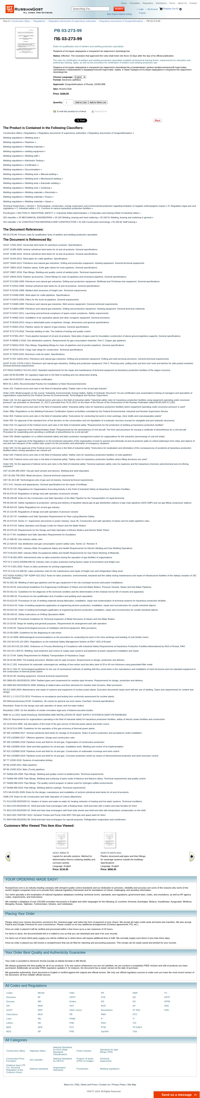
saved (142, 13)
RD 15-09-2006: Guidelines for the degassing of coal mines (32, 632)
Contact (193, 3)
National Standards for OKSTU (62, 1059)
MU (39, 1018)
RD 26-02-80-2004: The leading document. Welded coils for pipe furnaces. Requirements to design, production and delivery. (64, 660)
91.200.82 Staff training (123, 222)
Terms (172, 3)
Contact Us (104, 1084)
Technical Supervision (14, 206)
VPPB (167, 1001)
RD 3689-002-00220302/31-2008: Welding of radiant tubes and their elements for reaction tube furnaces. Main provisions (62, 685)
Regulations (39, 21)
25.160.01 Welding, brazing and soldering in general (126, 217)
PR (102, 993)
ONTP (72, 997)
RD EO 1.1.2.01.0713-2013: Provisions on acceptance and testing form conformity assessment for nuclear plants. (59, 696)
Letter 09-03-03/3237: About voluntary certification (27, 379)
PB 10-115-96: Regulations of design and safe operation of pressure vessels (40, 512)
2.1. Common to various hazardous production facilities (64, 208)
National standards (39, 1069)
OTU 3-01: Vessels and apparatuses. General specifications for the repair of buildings (45, 484)
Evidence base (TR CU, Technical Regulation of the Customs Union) (15, 1068)
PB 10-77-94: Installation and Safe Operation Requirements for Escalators (39, 534)
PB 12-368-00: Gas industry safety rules (22, 539)
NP (39, 1031)
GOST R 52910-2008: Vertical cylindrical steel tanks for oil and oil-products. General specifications (51, 286)
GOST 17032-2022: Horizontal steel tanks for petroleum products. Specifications (42, 245)
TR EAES (137, 1027)
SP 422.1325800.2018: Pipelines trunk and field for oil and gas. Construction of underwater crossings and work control (61, 751)
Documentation (32, 169)
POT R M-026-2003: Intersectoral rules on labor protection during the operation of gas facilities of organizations (57, 557)
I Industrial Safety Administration (71, 213)
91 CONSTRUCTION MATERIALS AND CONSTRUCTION (47, 222)
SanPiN (105, 1031)
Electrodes (50, 192)
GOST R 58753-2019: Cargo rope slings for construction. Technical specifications (43, 350)
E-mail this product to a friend (71, 111)
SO (134, 1001)
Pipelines (29, 142)
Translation (134, 3)
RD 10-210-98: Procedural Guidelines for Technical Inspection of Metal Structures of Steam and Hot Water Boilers (59, 619)
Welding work (31, 138)
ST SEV (136, 1010)
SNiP (135, 993)
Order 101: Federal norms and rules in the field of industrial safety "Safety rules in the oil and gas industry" (55, 388)
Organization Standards (59, 1068)
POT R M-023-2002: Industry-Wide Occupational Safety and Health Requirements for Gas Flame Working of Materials (61, 553)
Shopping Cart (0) (170, 9)
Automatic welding (50, 183)
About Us (182, 3)
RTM (103, 1027)
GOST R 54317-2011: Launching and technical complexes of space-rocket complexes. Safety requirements (56, 313)
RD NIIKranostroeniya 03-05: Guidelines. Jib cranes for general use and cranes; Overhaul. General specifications (58, 701)
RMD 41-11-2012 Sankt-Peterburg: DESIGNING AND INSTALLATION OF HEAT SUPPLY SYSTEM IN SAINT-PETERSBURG (65, 715)
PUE (103, 997)
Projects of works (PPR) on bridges (85, 1059)
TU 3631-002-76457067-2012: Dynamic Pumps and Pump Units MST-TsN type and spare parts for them (54, 815)
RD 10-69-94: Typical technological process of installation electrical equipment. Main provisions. (50, 628)
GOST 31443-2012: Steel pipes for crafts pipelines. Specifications (35, 258)
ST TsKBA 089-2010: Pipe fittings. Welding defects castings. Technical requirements (44, 788)
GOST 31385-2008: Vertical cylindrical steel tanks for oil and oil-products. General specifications (50, 249)
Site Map (131, 1084)
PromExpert (9, 213)
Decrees (10, 1001)
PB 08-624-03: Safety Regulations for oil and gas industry (31, 507)
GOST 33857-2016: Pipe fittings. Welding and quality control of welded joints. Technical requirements (52, 272)
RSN (103, 1023)
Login (141, 9)
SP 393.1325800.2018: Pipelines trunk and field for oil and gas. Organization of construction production (53, 742)
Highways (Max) (38, 1051)
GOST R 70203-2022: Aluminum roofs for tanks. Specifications (34, 354)
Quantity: (58, 102)
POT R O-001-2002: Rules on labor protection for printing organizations (38, 566)
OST (71, 1006)
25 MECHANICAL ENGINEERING (36, 217)
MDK (8, 1027)
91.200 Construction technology (94, 222)
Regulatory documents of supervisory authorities (72, 21)
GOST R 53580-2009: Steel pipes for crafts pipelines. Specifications (36, 295)
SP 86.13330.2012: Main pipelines (20, 765)
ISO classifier (9, 217)
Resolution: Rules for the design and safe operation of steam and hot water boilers (43, 705)
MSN (40, 1006)
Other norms (75, 1010)
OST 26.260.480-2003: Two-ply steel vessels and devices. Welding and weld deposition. (46, 471)
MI (39, 997)
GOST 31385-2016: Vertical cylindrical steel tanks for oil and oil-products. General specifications (50, 254)
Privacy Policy (119, 1084)
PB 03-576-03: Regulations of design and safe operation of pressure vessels (40, 493)
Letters (9, 1023)
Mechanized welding (51, 178)
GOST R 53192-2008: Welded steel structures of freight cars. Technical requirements (45, 290)
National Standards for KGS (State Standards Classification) (62, 1050)
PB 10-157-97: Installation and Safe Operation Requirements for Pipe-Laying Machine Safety (48, 516)
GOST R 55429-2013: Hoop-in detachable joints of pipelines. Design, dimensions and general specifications (56, 322)
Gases (48, 201)
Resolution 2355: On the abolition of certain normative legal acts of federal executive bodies (48, 710)
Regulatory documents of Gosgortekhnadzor (121, 21)
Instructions (12, 1014)
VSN (166, 1010)
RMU (103, 1014)
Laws (9, 1018)
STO (135, 1014)
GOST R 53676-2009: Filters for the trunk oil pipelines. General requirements (41, 299)
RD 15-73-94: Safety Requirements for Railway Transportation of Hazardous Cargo (44, 655)
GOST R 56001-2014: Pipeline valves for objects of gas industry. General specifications (46, 327)
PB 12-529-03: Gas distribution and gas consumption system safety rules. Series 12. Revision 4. (50, 544)
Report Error (101, 111)
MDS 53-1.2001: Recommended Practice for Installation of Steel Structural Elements (44, 384)
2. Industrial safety (25, 208)
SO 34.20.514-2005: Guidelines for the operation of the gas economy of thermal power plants (49, 728)
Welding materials (34, 146)
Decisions (11, 997)
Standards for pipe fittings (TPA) (109, 1050)
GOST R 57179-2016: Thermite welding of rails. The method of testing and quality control (47, 331)
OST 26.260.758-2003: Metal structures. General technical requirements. (39, 475)
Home (124, 3)
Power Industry (84, 1051)
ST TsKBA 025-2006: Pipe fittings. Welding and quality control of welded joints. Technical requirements (53, 774)
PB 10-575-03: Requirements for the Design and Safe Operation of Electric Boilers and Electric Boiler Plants (56, 530)
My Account (153, 9)
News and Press (89, 1084)
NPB (40, 1027)
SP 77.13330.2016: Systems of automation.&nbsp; (28, 760)
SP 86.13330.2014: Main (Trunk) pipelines (24, 769)
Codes (9, 993)
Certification (31, 165)
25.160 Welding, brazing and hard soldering (76, 217)
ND (39, 1023)
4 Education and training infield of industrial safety (114, 213)
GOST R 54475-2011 (111, 853)
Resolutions (106, 1010)
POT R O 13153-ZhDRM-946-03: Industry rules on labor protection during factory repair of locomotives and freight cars (61, 562)
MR (39, 1001)
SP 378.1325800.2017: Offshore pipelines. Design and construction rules (39, 737)
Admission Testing (34, 160)
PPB (71, 1031)
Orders (72, 1001)
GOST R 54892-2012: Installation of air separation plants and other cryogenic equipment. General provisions (56, 318)
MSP (40, 1010)
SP (134, 1006)
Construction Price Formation (15, 1059)
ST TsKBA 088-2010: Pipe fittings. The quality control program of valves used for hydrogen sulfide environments (58, 783)
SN (134, 997)
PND (71, 1023)
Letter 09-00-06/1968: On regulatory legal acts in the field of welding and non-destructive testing (50, 375)
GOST (9, 1010)
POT (71, 1027)
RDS (103, 1006)
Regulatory (148, 3)
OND (71, 993)
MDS (8, 1031)
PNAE (72, 1018)
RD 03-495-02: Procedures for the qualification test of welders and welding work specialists (47, 596)
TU (165, 993)
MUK (40, 1014)
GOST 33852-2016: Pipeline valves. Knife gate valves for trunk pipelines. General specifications (50, 267)
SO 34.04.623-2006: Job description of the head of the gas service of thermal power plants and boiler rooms (56, 724)
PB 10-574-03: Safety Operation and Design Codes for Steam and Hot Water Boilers (44, 525)
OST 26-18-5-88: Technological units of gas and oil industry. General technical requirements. (48, 480)
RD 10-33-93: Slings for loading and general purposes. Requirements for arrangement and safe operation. (55, 623)
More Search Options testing (119, 14)
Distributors (161, 3)
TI (134, 1018)
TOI (134, 1023)
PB (70, 1014)
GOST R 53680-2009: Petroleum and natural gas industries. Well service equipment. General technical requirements (60, 304)
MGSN (41, 993)
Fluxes (48, 197)
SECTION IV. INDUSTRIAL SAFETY (35, 213)
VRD (166, 1006)
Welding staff (31, 156)
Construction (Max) (20, 21)
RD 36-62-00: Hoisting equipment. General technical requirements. (36, 676)
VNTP (167, 997)
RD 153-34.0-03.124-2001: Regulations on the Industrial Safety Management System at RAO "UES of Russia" (57, 641)
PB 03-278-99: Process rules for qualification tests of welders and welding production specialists (50, 234)
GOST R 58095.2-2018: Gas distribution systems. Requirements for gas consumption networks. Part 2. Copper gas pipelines (64, 340)
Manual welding (48, 174)
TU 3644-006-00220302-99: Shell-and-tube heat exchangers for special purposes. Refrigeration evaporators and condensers (64, 819)
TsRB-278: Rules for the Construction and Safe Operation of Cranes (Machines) (42, 797)
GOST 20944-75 (61, 853)
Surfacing (45, 188)
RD (102, 1001)
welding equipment (34, 151)
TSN (135, 1031)
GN (8, 1006)
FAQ (77, 1084)
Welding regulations (13, 138)
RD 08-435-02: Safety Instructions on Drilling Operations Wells (33, 614)
